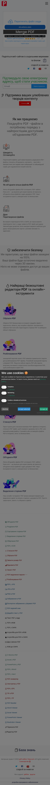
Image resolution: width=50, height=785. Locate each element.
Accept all (43, 409)
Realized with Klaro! (42, 413)
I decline (5, 409)
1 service (11, 390)
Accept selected (24, 409)
